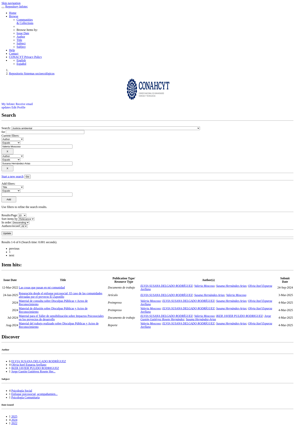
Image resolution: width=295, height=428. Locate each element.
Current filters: (10, 135)
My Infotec (8, 104)
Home (12, 12)
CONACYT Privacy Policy (25, 57)
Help (12, 50)
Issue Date (23, 33)
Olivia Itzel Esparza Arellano (28, 364)
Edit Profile (18, 107)
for (3, 131)
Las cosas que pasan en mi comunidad (42, 287)
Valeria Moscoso (204, 285)
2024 (14, 419)
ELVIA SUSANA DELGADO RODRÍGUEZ (166, 285)
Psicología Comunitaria (25, 397)
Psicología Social (21, 390)
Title (19, 40)
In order (6, 222)
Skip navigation (11, 3)
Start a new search (13, 176)
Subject (21, 43)
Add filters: (8, 183)
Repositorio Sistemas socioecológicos (32, 73)
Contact (13, 53)
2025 (14, 416)
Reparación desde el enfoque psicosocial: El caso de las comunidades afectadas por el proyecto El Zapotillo (60, 295)
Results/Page (9, 215)
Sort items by (9, 218)
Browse (13, 16)
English (21, 60)
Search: (6, 128)
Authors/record (11, 226)
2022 (14, 423)
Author (21, 36)
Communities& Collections (25, 21)
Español (21, 63)
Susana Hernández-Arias (231, 285)
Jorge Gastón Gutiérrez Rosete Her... (33, 371)
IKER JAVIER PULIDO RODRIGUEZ (239, 316)
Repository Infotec (16, 6)
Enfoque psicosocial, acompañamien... (34, 394)
